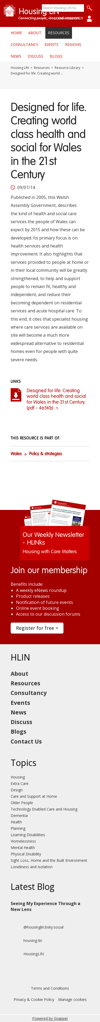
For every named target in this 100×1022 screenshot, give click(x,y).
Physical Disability (26, 853)
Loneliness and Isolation (32, 866)
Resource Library (67, 68)
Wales (16, 454)
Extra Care (20, 783)
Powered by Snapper (50, 1018)
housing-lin (26, 940)
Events (51, 44)
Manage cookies (72, 999)
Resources (58, 32)
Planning (18, 828)
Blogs (56, 56)
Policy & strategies (45, 454)
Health (16, 821)
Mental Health (23, 847)
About (34, 32)
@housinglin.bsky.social (37, 927)
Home (16, 32)
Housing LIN (20, 68)
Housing (18, 777)
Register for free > (37, 628)
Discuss (35, 56)
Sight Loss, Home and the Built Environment (49, 860)
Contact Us (26, 741)
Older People (22, 802)
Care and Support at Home (34, 796)
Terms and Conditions (50, 988)
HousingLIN (27, 954)
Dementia (19, 815)
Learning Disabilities (28, 834)
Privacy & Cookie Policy (34, 999)
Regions (73, 44)
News (16, 56)
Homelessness (23, 841)
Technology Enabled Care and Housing (44, 809)
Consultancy (24, 44)
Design (17, 789)
